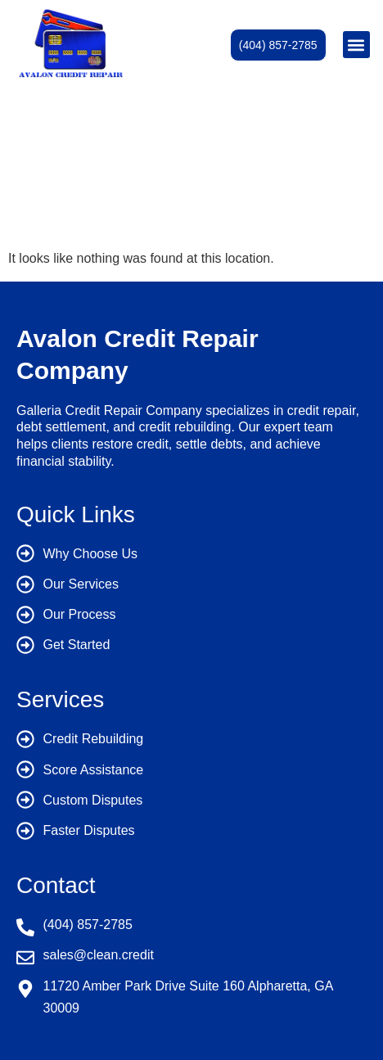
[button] (356, 44)
